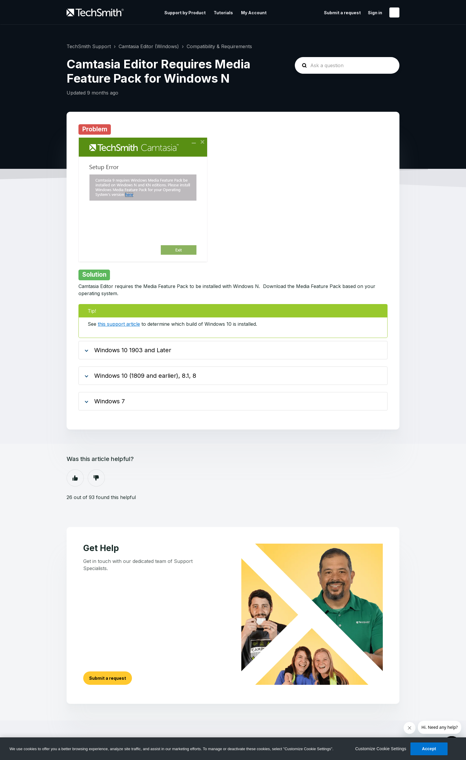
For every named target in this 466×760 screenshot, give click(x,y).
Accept (429, 748)
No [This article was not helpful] (96, 478)
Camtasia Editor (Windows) (149, 46)
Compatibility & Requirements (219, 46)
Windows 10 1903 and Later (132, 350)
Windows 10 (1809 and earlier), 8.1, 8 (145, 375)
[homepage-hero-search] (347, 65)
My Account (254, 12)
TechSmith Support (89, 46)
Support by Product (185, 12)
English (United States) (394, 12)
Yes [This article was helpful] (75, 478)
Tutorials (223, 12)
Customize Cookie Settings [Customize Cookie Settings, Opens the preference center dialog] (380, 748)
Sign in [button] (375, 12)
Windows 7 (109, 401)
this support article (119, 324)
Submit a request (342, 12)
